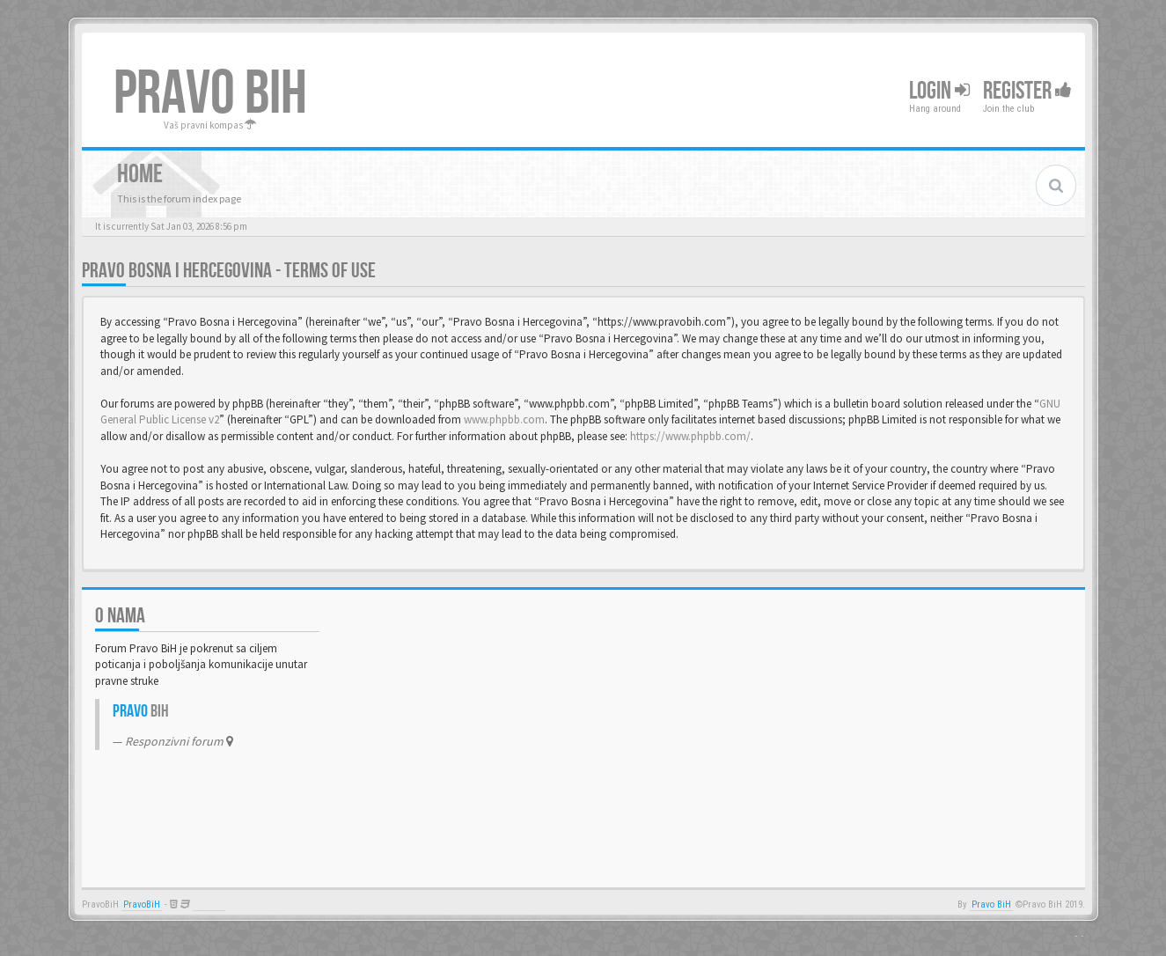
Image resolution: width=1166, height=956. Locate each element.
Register (1027, 91)
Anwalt (209, 904)
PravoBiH (141, 904)
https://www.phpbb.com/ (690, 436)
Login (939, 91)
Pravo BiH (991, 904)
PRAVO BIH (210, 94)
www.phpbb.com (504, 419)
